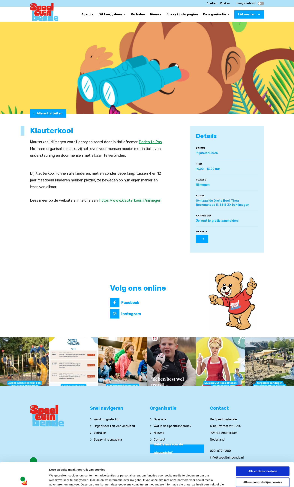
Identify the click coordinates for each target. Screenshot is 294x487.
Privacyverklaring (61, 469)
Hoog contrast (250, 3)
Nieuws (159, 433)
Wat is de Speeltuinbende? (172, 426)
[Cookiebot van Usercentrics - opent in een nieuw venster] (24, 480)
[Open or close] (124, 14)
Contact (212, 3)
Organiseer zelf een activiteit (114, 426)
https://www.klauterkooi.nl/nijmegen (130, 200)
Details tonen (58, 479)
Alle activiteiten (48, 113)
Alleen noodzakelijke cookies (262, 457)
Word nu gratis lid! (106, 419)
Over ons (160, 419)
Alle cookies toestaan (262, 447)
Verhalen (100, 433)
